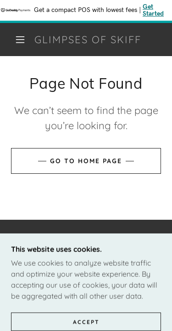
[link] (87, 40)
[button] (20, 39)
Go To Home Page (86, 161)
